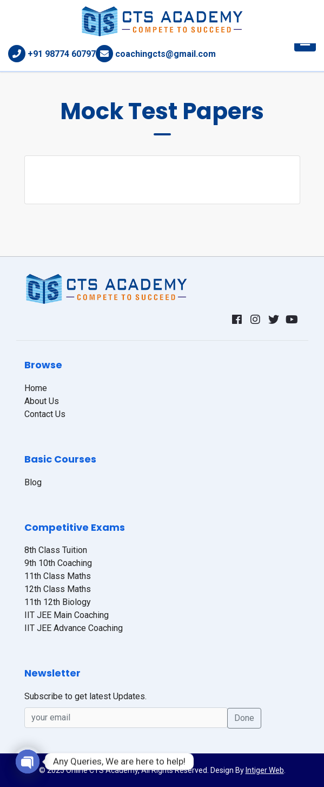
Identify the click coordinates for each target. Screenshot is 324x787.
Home (35, 388)
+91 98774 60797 (62, 54)
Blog (33, 482)
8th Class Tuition (55, 550)
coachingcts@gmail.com (165, 54)
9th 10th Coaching (58, 563)
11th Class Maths (57, 576)
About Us (41, 401)
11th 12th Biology (57, 602)
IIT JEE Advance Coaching (73, 628)
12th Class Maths (57, 589)
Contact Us (44, 414)
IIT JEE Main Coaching (66, 615)
